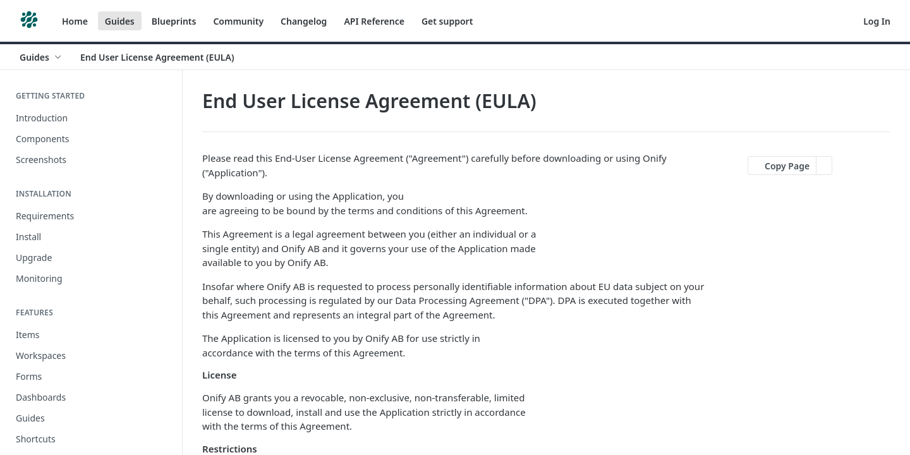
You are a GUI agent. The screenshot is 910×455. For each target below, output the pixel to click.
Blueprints (174, 21)
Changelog (304, 21)
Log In (876, 21)
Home (75, 21)
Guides (120, 21)
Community (238, 21)
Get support (447, 21)
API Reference (374, 21)
